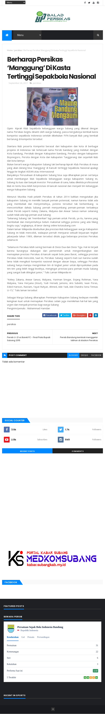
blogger (73, 355)
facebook (96, 355)
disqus (84, 355)
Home (10, 50)
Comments (78, 451)
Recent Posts (27, 451)
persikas (18, 50)
